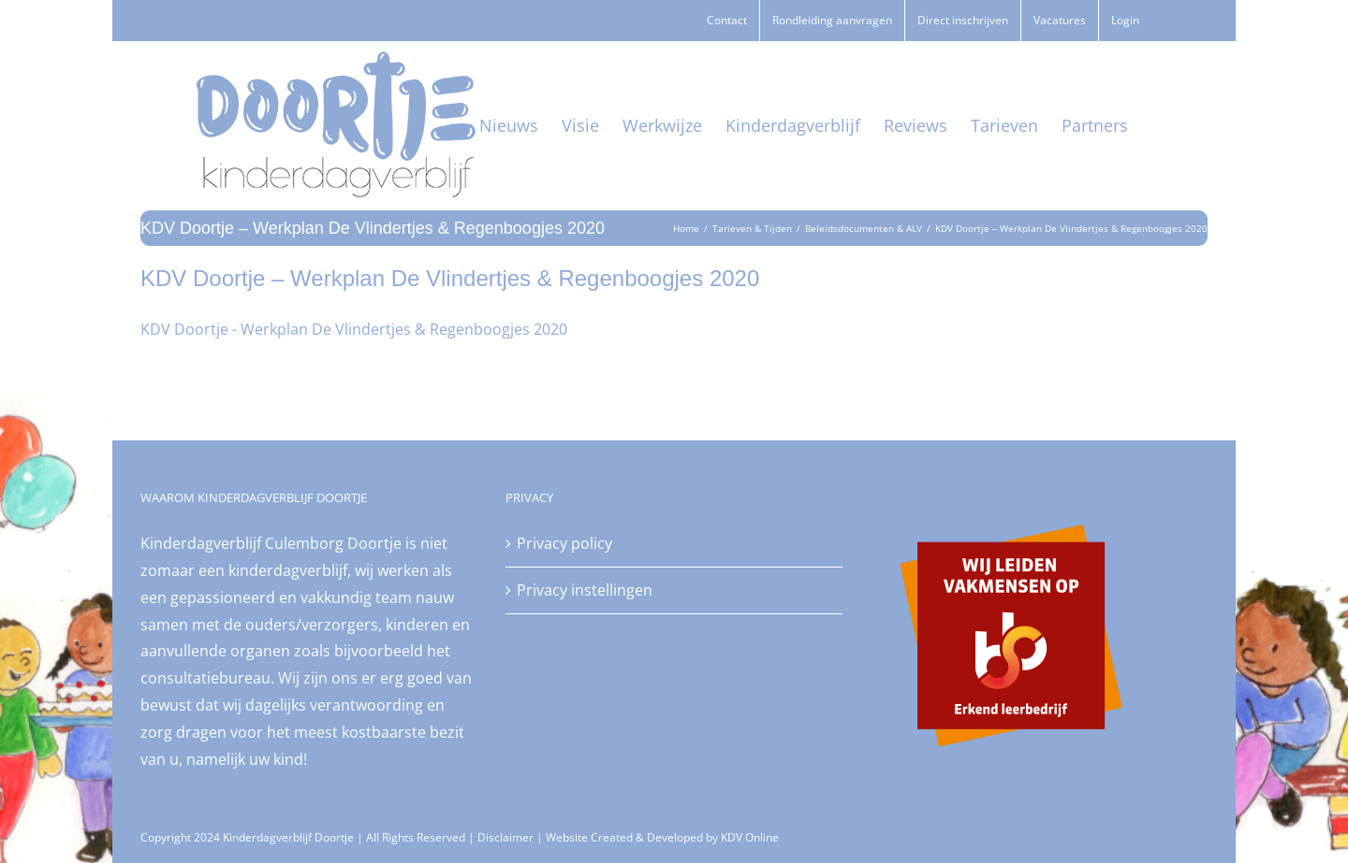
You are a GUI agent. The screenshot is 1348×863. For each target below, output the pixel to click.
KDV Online (750, 837)
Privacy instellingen (584, 590)
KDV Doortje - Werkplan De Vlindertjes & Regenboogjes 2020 (353, 329)
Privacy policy (564, 543)
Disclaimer (505, 837)
